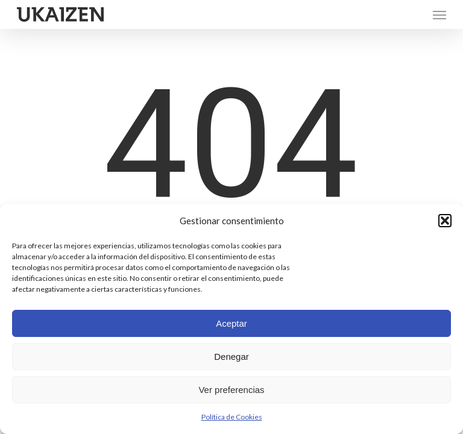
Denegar (231, 356)
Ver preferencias (231, 390)
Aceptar (231, 323)
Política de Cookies (231, 416)
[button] (445, 221)
